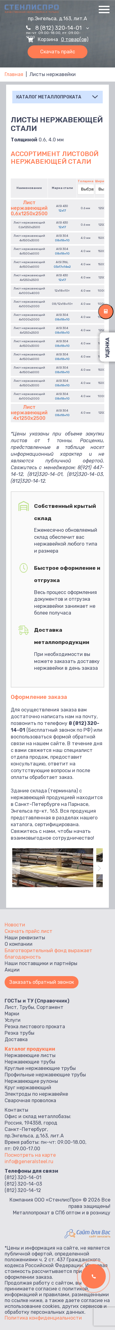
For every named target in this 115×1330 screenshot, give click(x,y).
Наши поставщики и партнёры (41, 963)
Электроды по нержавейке (36, 1094)
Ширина (102, 181)
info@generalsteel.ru (29, 1161)
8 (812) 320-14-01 (62, 28)
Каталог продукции (30, 1049)
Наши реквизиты (25, 938)
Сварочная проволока (30, 1100)
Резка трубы (19, 1033)
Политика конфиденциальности (43, 1318)
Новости (15, 925)
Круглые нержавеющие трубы (40, 1068)
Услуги (13, 1020)
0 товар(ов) (74, 39)
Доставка (16, 1039)
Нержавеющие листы (30, 1055)
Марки (12, 1014)
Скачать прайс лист (28, 931)
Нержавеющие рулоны (31, 1081)
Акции (12, 970)
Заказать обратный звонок (41, 982)
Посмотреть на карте (30, 1155)
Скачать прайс (57, 52)
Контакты (16, 1110)
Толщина (86, 181)
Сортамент (49, 1007)
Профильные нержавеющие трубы (45, 1075)
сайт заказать (99, 1236)
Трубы (26, 1007)
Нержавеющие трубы (30, 1062)
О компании (19, 944)
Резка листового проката (35, 1026)
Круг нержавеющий (28, 1087)
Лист (11, 1007)
